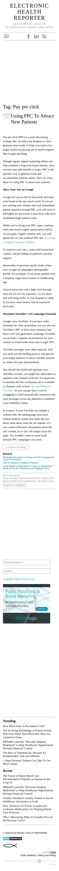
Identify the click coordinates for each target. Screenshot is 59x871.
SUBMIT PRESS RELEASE (19, 579)
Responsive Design (14, 861)
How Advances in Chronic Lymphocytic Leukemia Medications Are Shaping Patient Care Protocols (27, 809)
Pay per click (45, 481)
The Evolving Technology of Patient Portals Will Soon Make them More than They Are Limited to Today (27, 734)
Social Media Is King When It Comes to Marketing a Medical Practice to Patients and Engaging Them (28, 467)
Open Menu (6, 36)
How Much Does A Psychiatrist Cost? (24, 726)
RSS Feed (44, 36)
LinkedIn (36, 36)
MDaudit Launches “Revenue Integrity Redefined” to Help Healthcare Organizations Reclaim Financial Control (28, 745)
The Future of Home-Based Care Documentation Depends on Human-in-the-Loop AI (27, 779)
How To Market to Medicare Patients (20, 462)
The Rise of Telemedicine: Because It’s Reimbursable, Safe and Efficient (24, 754)
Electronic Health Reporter (29, 12)
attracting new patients (25, 478)
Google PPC (47, 478)
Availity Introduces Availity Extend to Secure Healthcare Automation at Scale (28, 799)
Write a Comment (14, 485)
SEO (31, 861)
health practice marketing (20, 481)
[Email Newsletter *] (26, 562)
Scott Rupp (13, 475)
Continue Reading (16, 447)
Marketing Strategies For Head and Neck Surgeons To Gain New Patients (28, 458)
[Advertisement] (29, 73)
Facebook (28, 36)
